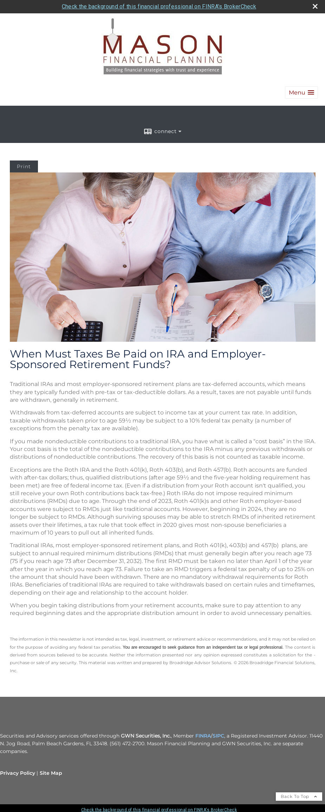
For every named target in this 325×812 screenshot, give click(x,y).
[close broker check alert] (315, 6)
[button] (301, 92)
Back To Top (299, 796)
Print (24, 166)
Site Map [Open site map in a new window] (51, 773)
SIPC (218, 736)
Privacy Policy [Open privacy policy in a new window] (17, 773)
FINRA (203, 736)
